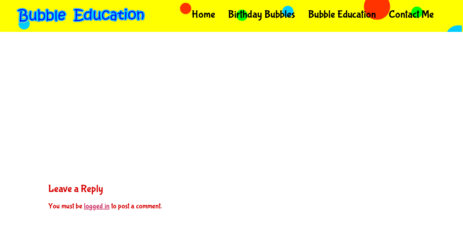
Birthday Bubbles (261, 14)
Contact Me (411, 14)
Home (203, 14)
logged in (97, 206)
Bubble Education (342, 14)
